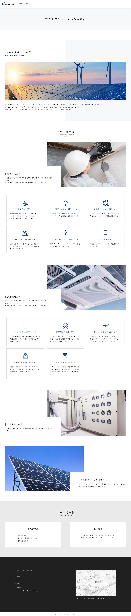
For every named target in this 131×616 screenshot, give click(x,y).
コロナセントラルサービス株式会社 (27, 591)
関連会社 (18, 587)
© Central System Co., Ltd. (65, 614)
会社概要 (25, 4)
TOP (20, 4)
